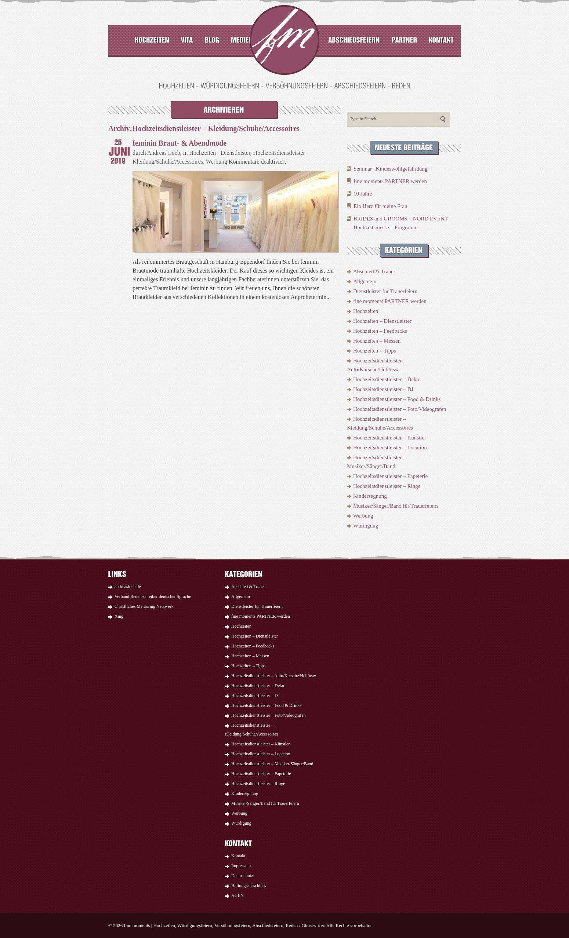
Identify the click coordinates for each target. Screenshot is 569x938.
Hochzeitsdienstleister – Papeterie (390, 476)
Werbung (216, 161)
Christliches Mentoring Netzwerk (144, 606)
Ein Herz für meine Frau (380, 206)
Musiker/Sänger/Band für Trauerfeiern (395, 506)
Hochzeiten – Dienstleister (382, 321)
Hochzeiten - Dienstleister (219, 153)
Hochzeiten (365, 311)
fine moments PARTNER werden (390, 181)
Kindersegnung (370, 496)
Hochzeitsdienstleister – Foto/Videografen (399, 409)
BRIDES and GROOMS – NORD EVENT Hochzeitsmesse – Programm (401, 223)
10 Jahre (363, 194)
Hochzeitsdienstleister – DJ (383, 389)
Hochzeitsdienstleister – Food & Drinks (397, 399)
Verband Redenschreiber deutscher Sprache (153, 596)
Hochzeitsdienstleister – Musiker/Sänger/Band (272, 763)
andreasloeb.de (128, 586)
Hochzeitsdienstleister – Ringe (386, 486)
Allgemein (364, 281)
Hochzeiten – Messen (377, 341)
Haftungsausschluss (248, 885)
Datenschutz (242, 875)
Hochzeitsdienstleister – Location (390, 447)
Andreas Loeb (163, 153)
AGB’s (237, 895)
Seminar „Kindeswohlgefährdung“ (392, 169)
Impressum (241, 865)
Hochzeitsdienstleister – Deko (386, 379)
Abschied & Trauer (374, 271)
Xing (119, 616)
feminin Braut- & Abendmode (179, 143)
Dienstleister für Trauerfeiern (385, 291)
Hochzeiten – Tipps (374, 351)
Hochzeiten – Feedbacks (380, 331)
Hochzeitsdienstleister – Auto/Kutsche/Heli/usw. (274, 675)
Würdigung (365, 526)
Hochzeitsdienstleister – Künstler (389, 438)
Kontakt (238, 855)
